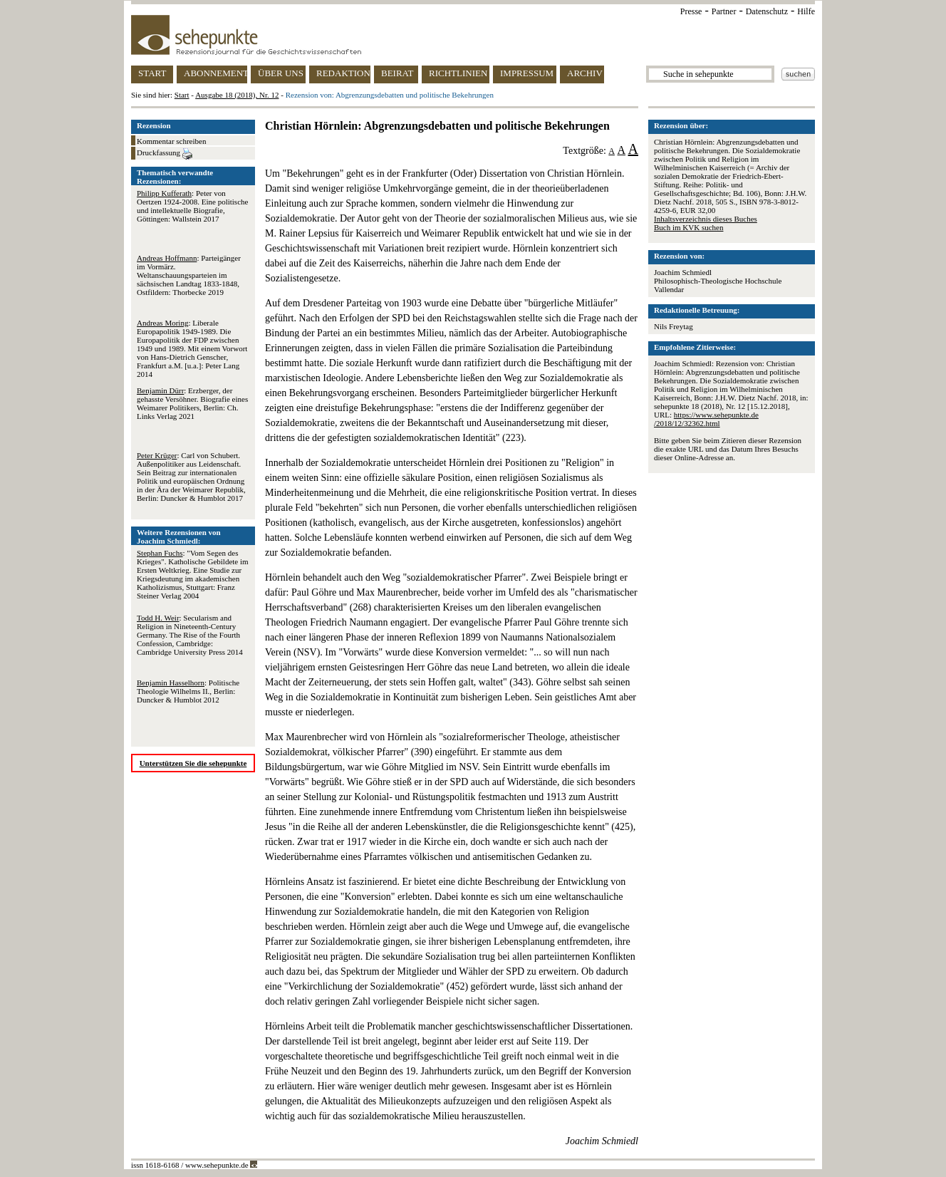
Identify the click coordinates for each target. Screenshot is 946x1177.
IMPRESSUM (526, 73)
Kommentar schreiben (171, 141)
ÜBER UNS (280, 73)
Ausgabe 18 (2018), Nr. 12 (237, 94)
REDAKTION (343, 73)
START (152, 73)
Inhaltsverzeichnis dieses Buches (705, 218)
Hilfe (806, 11)
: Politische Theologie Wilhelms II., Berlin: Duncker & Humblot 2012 (188, 691)
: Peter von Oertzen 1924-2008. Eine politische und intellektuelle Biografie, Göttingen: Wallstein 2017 (192, 206)
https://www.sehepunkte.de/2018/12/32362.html (706, 418)
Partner (724, 11)
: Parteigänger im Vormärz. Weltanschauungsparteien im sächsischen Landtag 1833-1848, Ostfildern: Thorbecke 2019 (189, 275)
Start (182, 94)
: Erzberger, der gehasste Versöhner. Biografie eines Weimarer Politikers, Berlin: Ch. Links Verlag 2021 (192, 403)
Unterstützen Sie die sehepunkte (193, 763)
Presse (691, 11)
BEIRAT (397, 73)
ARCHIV (585, 73)
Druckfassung (164, 154)
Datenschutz (767, 11)
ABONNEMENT (215, 73)
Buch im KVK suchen (688, 227)
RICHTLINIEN (458, 73)
